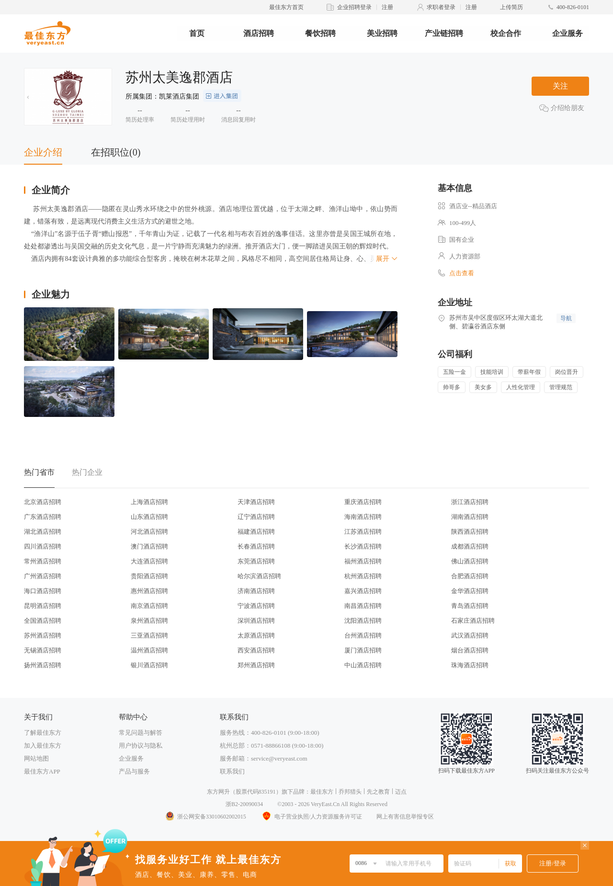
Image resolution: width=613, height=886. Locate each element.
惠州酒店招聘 (149, 590)
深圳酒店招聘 (256, 620)
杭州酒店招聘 (363, 576)
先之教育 (378, 791)
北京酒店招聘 (42, 501)
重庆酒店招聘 (363, 501)
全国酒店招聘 (42, 620)
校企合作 (505, 33)
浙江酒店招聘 (469, 501)
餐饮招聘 (320, 33)
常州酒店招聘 (42, 561)
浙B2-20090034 (244, 804)
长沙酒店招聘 (363, 546)
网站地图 (36, 758)
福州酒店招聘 (363, 561)
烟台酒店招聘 (469, 650)
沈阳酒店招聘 (363, 620)
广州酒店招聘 (42, 576)
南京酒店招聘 (149, 605)
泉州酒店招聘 (149, 620)
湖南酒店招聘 (469, 516)
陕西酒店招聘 (469, 531)
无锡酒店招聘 (42, 650)
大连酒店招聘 (149, 561)
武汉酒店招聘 (469, 635)
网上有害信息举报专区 (405, 816)
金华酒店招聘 (469, 590)
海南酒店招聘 (363, 516)
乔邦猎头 (350, 791)
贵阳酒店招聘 (149, 576)
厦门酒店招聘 (363, 650)
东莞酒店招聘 (256, 561)
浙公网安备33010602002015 (205, 816)
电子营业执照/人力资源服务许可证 (311, 816)
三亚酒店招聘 (149, 635)
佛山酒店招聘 (469, 561)
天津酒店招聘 (256, 501)
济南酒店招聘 (256, 590)
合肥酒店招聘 (469, 576)
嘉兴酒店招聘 (363, 590)
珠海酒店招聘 (469, 665)
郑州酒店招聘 (256, 665)
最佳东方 (321, 791)
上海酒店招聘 (149, 501)
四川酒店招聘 (42, 546)
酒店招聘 (258, 33)
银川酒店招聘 (149, 665)
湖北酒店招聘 (42, 531)
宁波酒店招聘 (256, 605)
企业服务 (567, 33)
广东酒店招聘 (42, 516)
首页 (196, 33)
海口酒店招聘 (42, 590)
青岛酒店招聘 (469, 605)
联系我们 (232, 771)
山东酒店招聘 (149, 516)
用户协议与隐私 (140, 745)
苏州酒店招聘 (42, 635)
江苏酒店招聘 (363, 531)
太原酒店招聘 (256, 635)
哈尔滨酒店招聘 (259, 576)
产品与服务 (134, 771)
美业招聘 (382, 33)
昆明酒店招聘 (42, 605)
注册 (387, 7)
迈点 (401, 791)
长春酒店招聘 (256, 546)
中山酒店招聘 (363, 665)
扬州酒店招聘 (42, 665)
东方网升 (218, 791)
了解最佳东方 (42, 732)
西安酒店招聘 (256, 650)
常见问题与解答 (140, 732)
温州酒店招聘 (149, 650)
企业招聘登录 (354, 7)
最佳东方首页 (286, 7)
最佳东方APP (42, 771)
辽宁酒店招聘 (256, 516)
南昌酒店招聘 (363, 605)
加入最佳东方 (42, 745)
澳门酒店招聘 (149, 546)
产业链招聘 (444, 33)
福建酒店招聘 (256, 531)
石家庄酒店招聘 (473, 620)
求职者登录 (441, 7)
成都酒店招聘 (469, 546)
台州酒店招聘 (363, 635)
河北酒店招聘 (149, 531)
